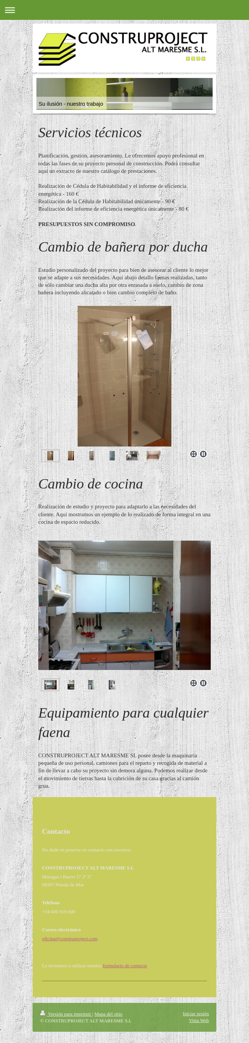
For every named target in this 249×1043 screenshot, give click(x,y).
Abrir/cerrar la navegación (124, 10)
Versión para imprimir (66, 1014)
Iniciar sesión (196, 1013)
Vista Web (199, 1020)
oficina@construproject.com (70, 938)
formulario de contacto (125, 965)
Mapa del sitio (108, 1014)
